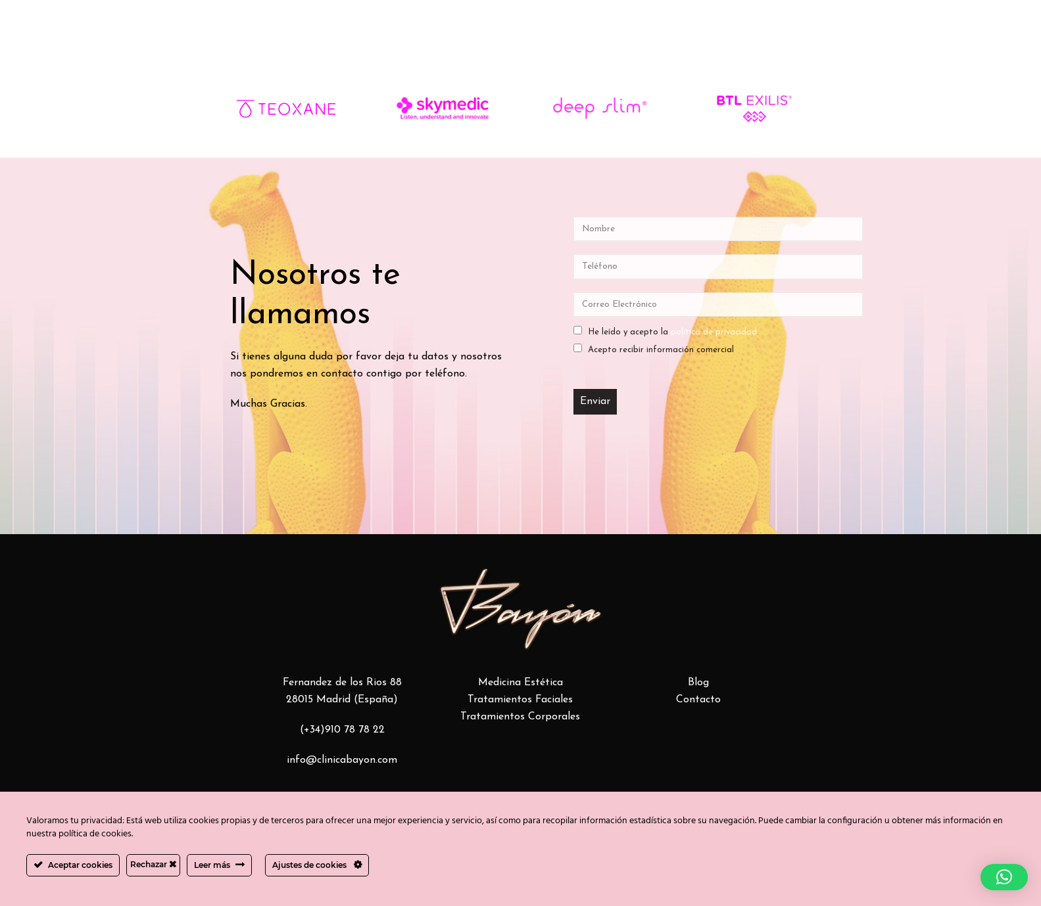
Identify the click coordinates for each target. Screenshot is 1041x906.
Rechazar (153, 864)
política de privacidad (714, 332)
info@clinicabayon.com (342, 760)
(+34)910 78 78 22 (342, 730)
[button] (1004, 877)
